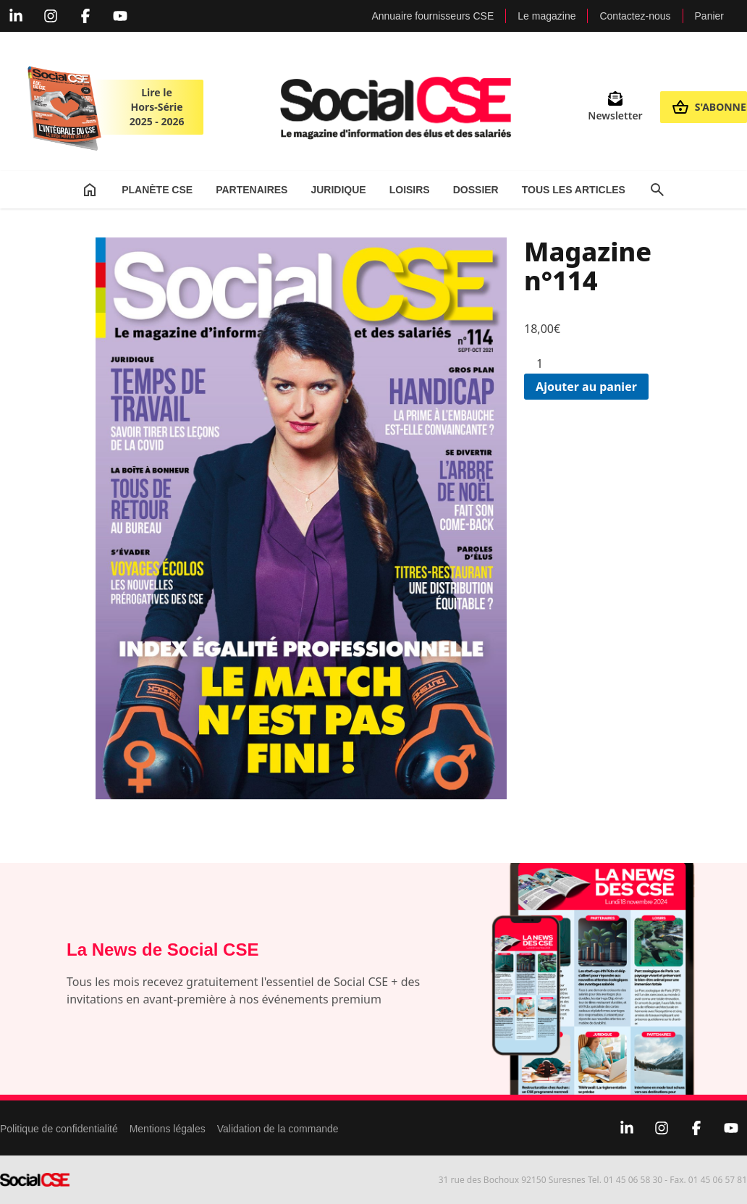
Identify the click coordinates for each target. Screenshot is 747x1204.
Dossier (476, 189)
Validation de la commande (278, 1128)
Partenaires (251, 189)
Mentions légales (168, 1128)
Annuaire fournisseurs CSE (432, 16)
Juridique (338, 189)
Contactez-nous (634, 16)
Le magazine (546, 16)
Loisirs (409, 189)
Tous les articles (573, 189)
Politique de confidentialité (59, 1128)
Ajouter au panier (586, 387)
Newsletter (615, 106)
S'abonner (709, 107)
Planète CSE (157, 189)
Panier (709, 16)
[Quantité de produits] (545, 363)
